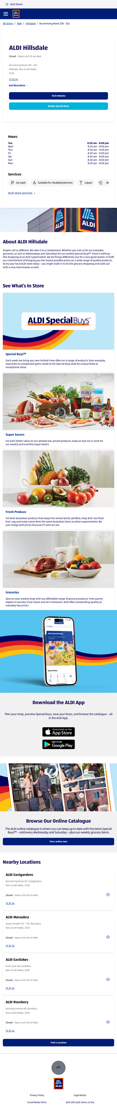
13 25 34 (13, 79)
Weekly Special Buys (58, 106)
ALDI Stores (14, 4)
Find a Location (58, 1042)
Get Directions (18, 85)
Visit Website (58, 95)
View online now (58, 841)
